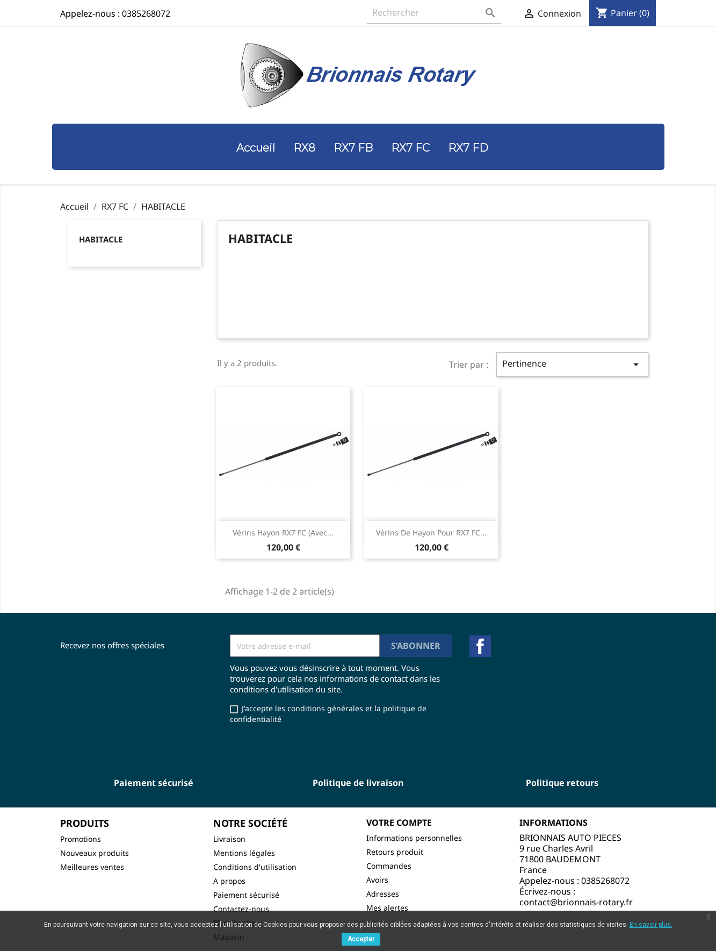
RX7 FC (410, 147)
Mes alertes (387, 908)
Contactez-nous (241, 909)
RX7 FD (468, 147)
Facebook (480, 646)
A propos (229, 881)
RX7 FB (353, 147)
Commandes (388, 866)
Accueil (255, 147)
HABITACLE (100, 239)
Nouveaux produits (94, 853)
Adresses (382, 894)
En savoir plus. (651, 924)
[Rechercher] (434, 13)
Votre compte (399, 822)
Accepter (361, 939)
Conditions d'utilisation (254, 867)
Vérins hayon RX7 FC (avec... (283, 532)
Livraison (229, 839)
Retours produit (394, 852)
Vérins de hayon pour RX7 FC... (431, 532)
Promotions (80, 839)
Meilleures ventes (92, 867)
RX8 (304, 147)
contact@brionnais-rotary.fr (576, 902)
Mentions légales (244, 853)
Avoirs (377, 880)
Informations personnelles (414, 838)
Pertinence (572, 364)
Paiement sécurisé (246, 895)
